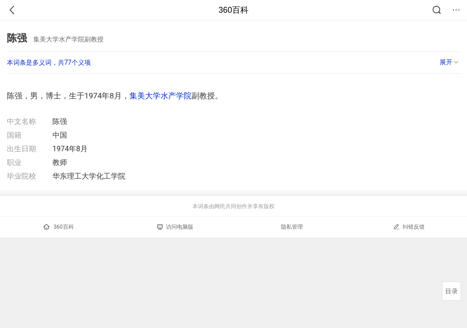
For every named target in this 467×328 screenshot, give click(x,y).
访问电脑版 (175, 227)
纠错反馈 (409, 226)
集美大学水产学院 (161, 95)
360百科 (233, 10)
